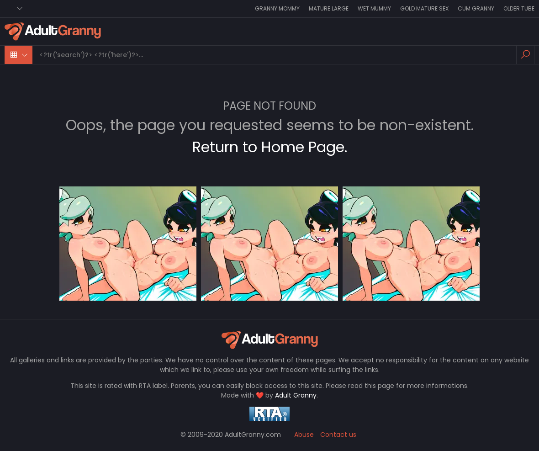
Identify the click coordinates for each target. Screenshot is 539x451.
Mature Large (329, 8)
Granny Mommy (277, 8)
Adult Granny (296, 395)
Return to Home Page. (269, 147)
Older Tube (518, 8)
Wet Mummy (374, 8)
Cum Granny (476, 8)
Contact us (338, 434)
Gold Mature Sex (424, 8)
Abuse (304, 434)
